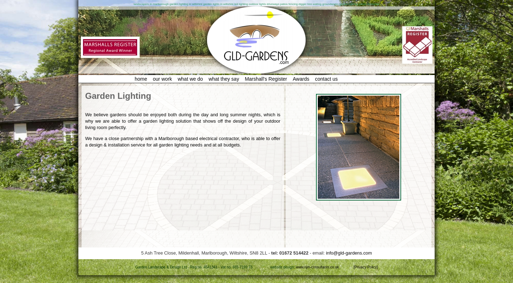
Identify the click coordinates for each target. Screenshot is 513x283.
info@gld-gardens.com (349, 253)
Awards (301, 79)
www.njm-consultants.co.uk (317, 267)
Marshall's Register (266, 79)
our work (162, 79)
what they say (224, 79)
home (141, 79)
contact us (326, 79)
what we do (190, 79)
